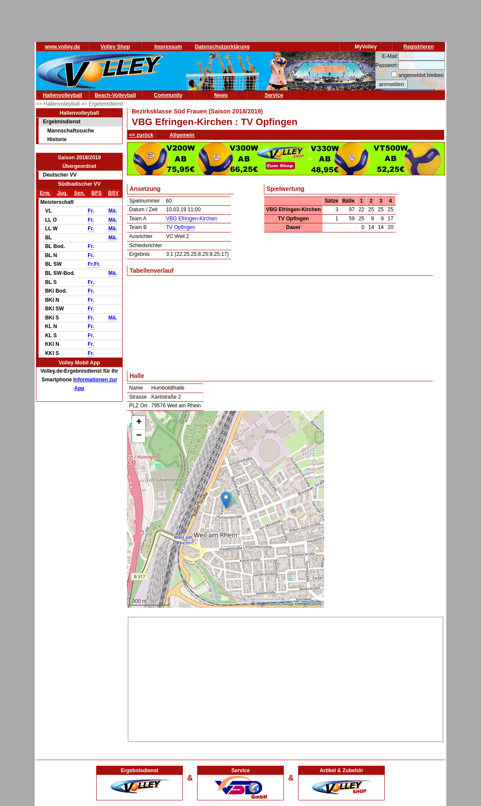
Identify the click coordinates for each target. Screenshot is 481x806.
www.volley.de (62, 47)
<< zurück (141, 135)
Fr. (91, 211)
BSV (113, 193)
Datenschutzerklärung (222, 47)
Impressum (168, 47)
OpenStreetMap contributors (289, 604)
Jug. (62, 193)
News (221, 95)
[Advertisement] (285, 677)
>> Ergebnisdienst (102, 104)
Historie (57, 139)
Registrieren (418, 47)
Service (274, 95)
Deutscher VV (60, 175)
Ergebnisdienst (62, 122)
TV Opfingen (180, 227)
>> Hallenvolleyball (58, 104)
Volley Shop (115, 47)
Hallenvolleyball (62, 95)
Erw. (45, 193)
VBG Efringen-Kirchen (191, 219)
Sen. (79, 193)
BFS (96, 193)
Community (168, 95)
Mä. (112, 211)
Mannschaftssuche (70, 131)
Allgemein (181, 135)
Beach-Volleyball (115, 95)
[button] (226, 500)
